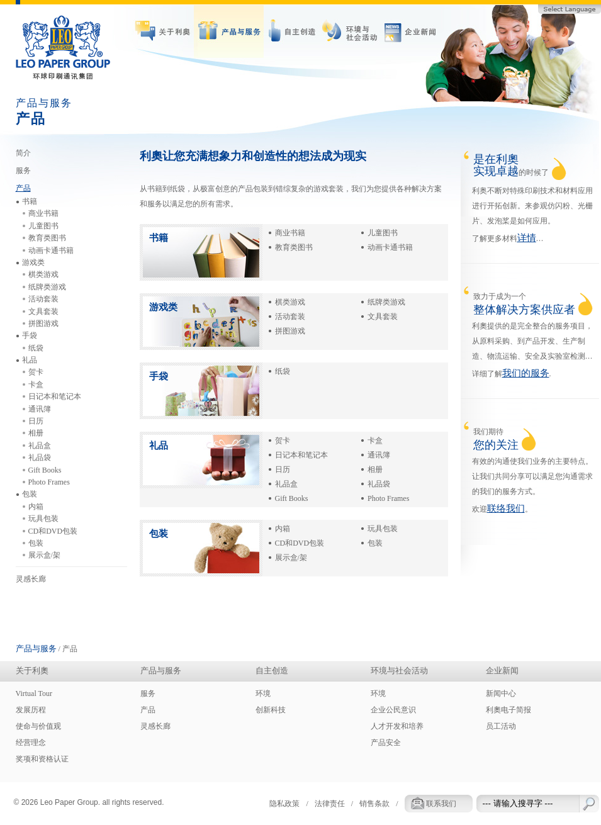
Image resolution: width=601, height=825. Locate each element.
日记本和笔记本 (301, 455)
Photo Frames (388, 498)
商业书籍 (290, 232)
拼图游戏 (290, 331)
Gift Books (291, 498)
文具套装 (383, 316)
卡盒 (375, 440)
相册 (375, 469)
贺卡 (282, 440)
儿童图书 (383, 232)
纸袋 (282, 371)
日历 (282, 469)
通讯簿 (379, 455)
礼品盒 (286, 484)
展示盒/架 (291, 557)
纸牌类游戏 (386, 302)
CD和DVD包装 (300, 543)
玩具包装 (383, 528)
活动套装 (290, 316)
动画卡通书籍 (390, 247)
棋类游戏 (290, 302)
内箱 (282, 528)
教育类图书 (294, 247)
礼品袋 (379, 484)
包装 (375, 543)
